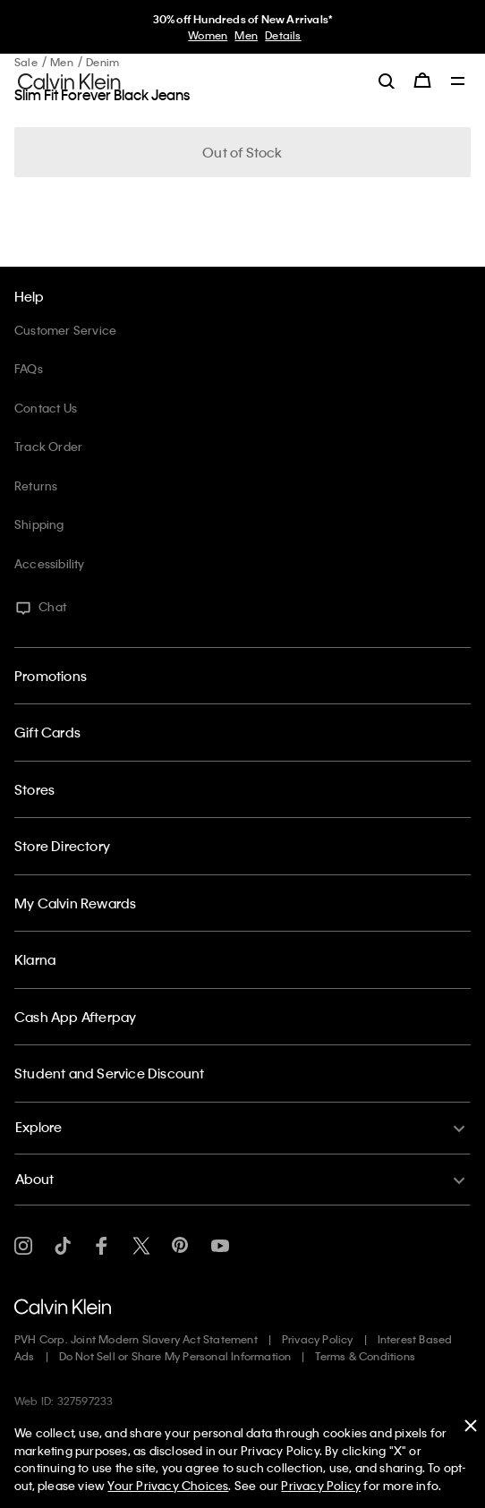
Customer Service (65, 329)
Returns (35, 485)
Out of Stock (242, 152)
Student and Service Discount (109, 1073)
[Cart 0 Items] (422, 80)
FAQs (28, 368)
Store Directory (62, 846)
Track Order (48, 446)
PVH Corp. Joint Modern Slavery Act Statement (136, 1339)
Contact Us (45, 407)
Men (246, 35)
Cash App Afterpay (75, 1017)
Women (207, 35)
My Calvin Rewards (75, 903)
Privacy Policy (317, 1339)
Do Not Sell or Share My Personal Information (175, 1356)
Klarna (34, 959)
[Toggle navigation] (458, 82)
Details (283, 35)
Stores (34, 789)
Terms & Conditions (365, 1356)
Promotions (50, 676)
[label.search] (387, 80)
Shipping (39, 524)
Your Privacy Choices (167, 1485)
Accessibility (49, 563)
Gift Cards (47, 732)
